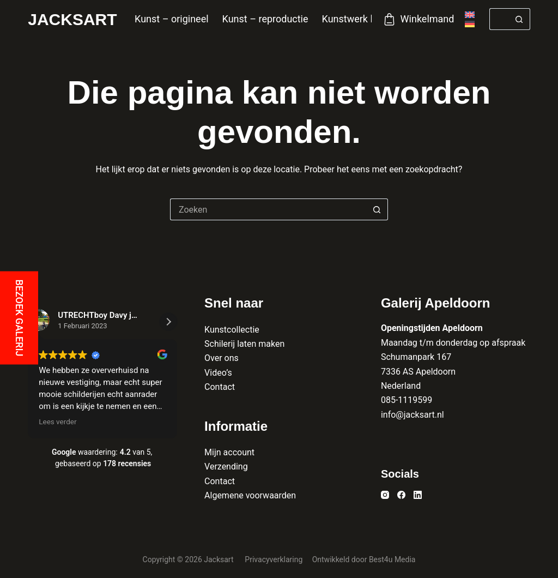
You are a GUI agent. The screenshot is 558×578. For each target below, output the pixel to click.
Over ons (221, 358)
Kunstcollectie (231, 329)
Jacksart (72, 19)
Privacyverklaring (274, 559)
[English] (470, 14)
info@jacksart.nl (412, 415)
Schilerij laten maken (244, 344)
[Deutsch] (470, 24)
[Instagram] (385, 495)
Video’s (218, 373)
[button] (168, 322)
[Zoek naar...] (498, 19)
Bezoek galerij (19, 317)
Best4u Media (392, 559)
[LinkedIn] (418, 495)
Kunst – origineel (172, 19)
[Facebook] (401, 495)
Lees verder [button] (57, 421)
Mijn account (229, 452)
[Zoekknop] (519, 19)
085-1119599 (406, 400)
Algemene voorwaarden (250, 495)
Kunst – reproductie (265, 19)
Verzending (226, 466)
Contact (219, 387)
